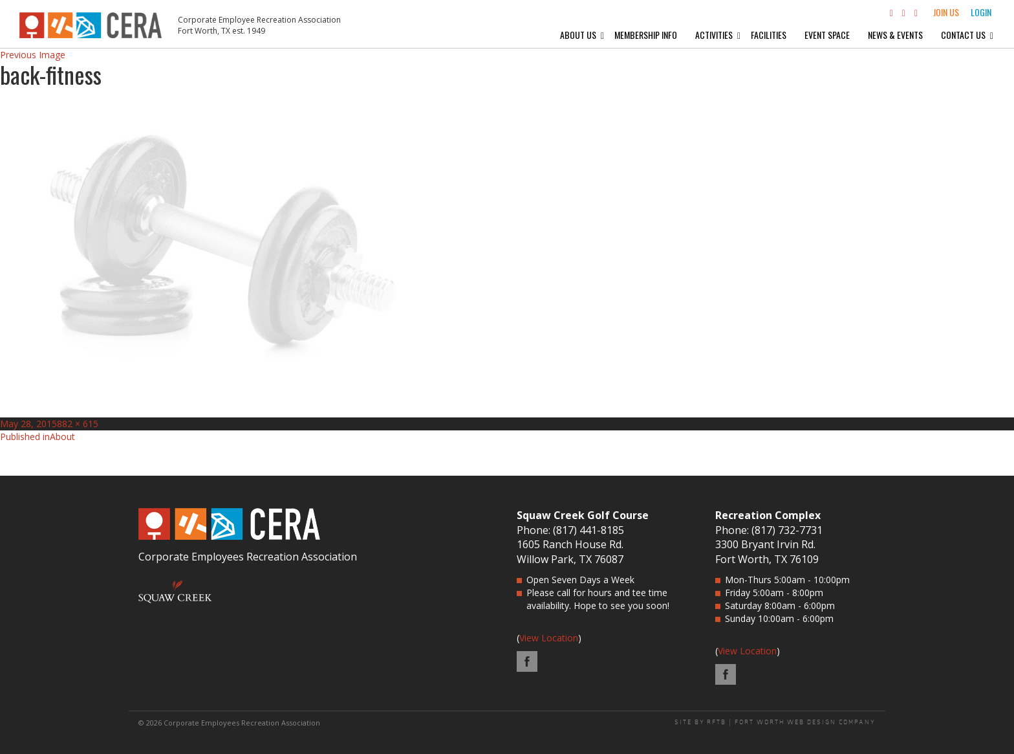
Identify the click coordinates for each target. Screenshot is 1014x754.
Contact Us (963, 34)
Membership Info (645, 34)
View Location (548, 638)
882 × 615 (77, 423)
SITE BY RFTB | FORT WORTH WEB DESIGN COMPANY (775, 722)
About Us (578, 34)
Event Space (827, 34)
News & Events (895, 34)
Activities (714, 34)
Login (981, 12)
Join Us (946, 12)
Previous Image (32, 55)
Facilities (768, 34)
